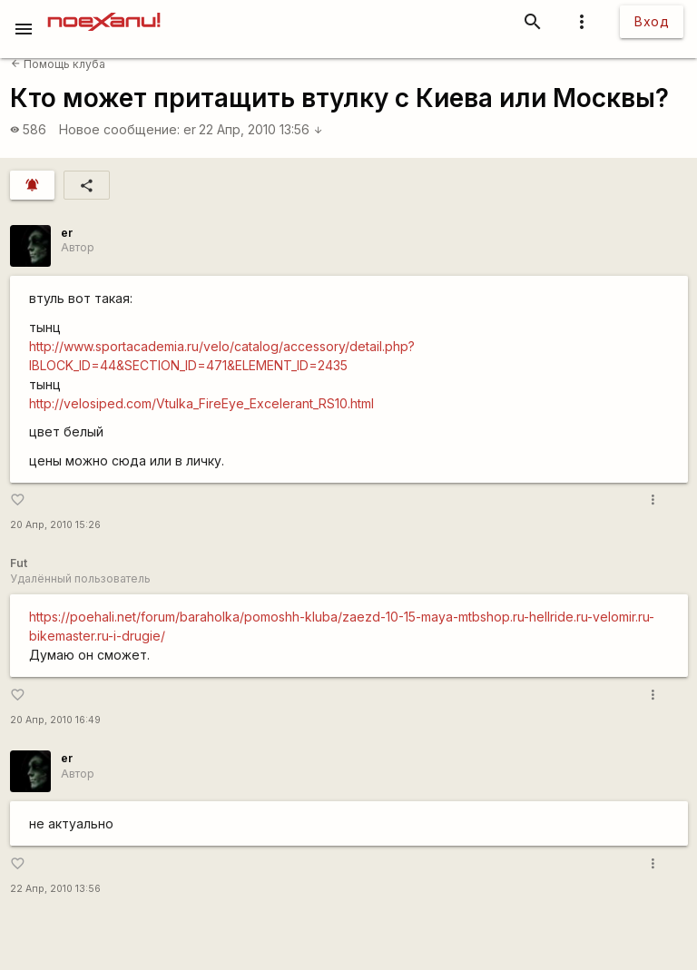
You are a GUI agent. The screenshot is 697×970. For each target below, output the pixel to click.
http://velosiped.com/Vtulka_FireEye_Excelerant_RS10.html (201, 403)
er (189, 129)
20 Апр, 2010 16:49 (55, 720)
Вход (651, 21)
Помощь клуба (58, 64)
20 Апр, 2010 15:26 (55, 525)
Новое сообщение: (119, 129)
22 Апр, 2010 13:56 (261, 129)
